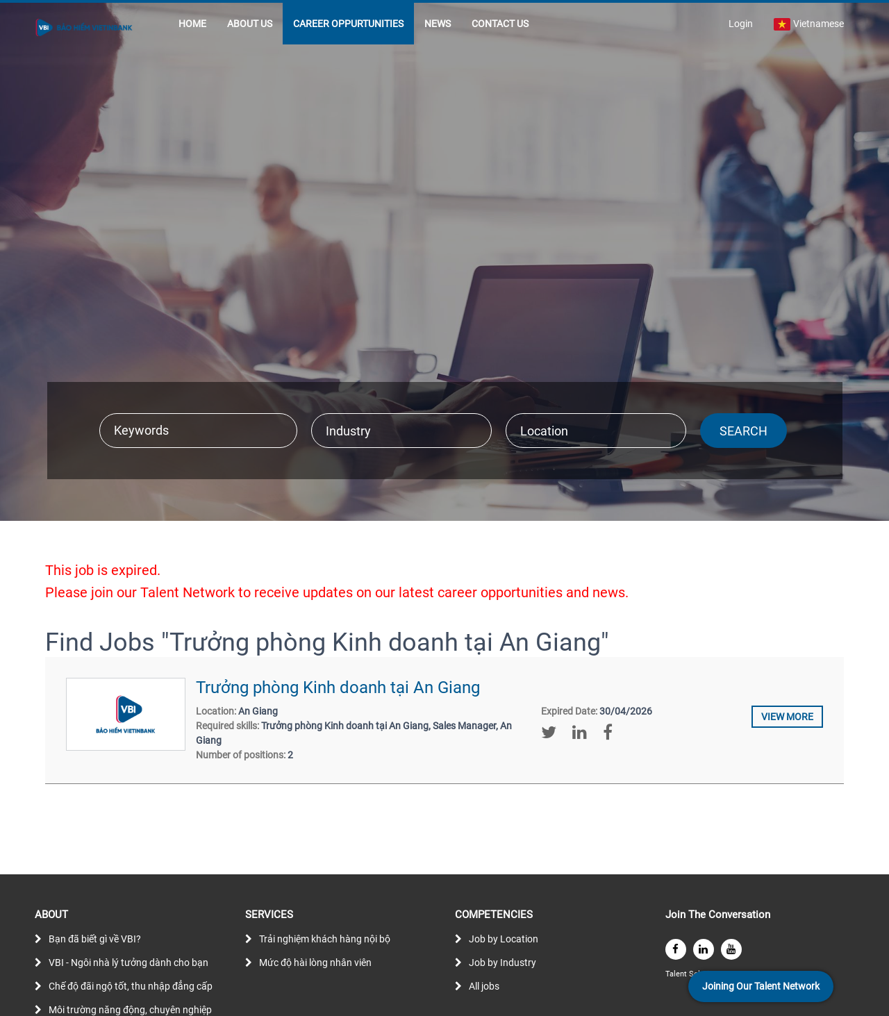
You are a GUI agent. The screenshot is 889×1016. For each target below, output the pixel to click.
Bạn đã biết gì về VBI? (95, 938)
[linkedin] (703, 949)
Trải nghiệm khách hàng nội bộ (324, 938)
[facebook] (675, 949)
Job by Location (503, 938)
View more (787, 716)
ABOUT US (249, 23)
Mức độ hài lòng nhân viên (315, 962)
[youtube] (731, 949)
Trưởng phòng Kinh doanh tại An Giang (338, 687)
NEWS (437, 23)
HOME (192, 23)
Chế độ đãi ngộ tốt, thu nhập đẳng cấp (131, 986)
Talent (677, 974)
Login (741, 23)
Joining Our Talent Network (761, 986)
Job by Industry (502, 962)
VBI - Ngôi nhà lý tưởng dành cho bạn (128, 962)
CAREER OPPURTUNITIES (348, 23)
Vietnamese (809, 24)
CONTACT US (500, 23)
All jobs (484, 986)
